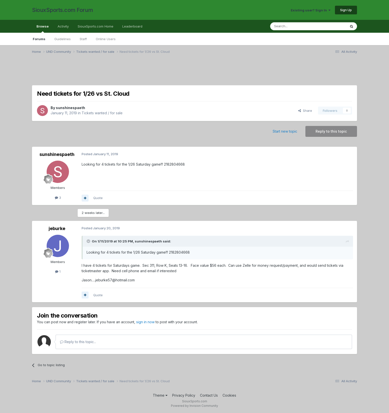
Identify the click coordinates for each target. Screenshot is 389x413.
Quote (98, 198)
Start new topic (285, 131)
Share (305, 111)
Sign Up (346, 10)
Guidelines (62, 39)
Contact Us (209, 395)
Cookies (229, 395)
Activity (63, 26)
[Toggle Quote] (89, 241)
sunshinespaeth (70, 108)
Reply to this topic (331, 131)
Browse (42, 28)
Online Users (106, 39)
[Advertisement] (181, 72)
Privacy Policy (183, 395)
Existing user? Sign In (310, 10)
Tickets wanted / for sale (102, 113)
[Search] (295, 26)
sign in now (145, 322)
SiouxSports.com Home (95, 26)
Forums (39, 39)
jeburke (57, 228)
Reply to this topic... (78, 342)
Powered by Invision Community (194, 406)
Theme (160, 395)
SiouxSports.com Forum (62, 10)
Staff (83, 39)
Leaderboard (132, 26)
